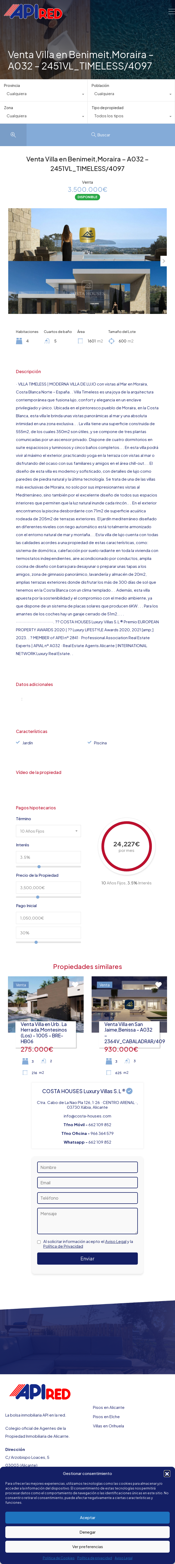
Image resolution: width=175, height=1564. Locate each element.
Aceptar (87, 1517)
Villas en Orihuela (108, 1426)
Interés (22, 844)
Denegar (87, 1531)
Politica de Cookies (59, 1558)
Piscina (100, 742)
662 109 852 (99, 1124)
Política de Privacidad (63, 1246)
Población (100, 85)
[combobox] (43, 95)
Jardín (27, 742)
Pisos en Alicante (109, 1407)
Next (163, 261)
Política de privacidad (94, 1558)
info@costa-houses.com (87, 1115)
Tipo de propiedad (107, 107)
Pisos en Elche (106, 1416)
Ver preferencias (87, 1546)
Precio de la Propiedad (37, 875)
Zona (8, 107)
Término (23, 818)
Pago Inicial (26, 905)
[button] (167, 1473)
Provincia (12, 85)
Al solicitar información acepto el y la (88, 1244)
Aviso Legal (124, 1558)
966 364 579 (102, 1133)
